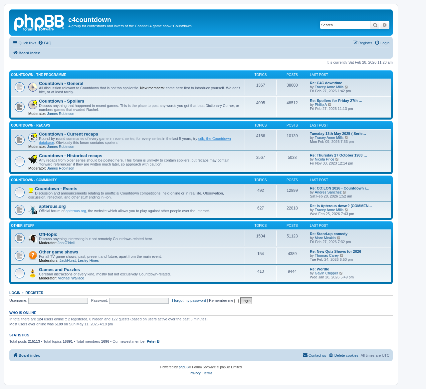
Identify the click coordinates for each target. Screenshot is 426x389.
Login (14, 293)
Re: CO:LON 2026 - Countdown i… (339, 188)
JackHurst (68, 260)
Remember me (224, 300)
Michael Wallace (71, 278)
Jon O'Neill (66, 243)
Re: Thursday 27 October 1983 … (338, 155)
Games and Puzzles (59, 269)
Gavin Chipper (326, 273)
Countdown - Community (34, 180)
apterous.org (52, 206)
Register (35, 293)
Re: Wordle (319, 269)
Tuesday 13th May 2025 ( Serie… (338, 134)
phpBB (184, 367)
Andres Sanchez (328, 192)
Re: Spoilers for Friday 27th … (336, 101)
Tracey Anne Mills (329, 87)
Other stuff (22, 225)
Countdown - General (61, 83)
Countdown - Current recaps (68, 134)
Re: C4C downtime (326, 83)
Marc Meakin (325, 238)
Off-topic (48, 234)
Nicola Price (324, 159)
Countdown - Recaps (30, 125)
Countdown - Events (56, 188)
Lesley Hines (88, 260)
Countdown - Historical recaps (71, 155)
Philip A (321, 105)
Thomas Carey (327, 255)
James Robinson (60, 114)
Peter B (153, 341)
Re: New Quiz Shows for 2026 (335, 251)
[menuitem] (44, 43)
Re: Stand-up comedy (328, 234)
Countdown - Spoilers (61, 101)
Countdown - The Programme (38, 75)
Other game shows (58, 251)
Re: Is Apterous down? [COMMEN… (341, 206)
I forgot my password (189, 300)
